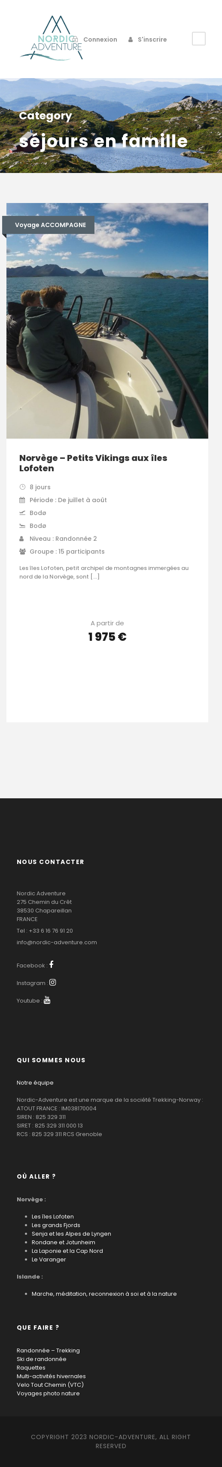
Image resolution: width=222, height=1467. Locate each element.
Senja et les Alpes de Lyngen (71, 1234)
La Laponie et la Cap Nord (67, 1251)
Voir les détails (107, 661)
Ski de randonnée (42, 1359)
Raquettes (31, 1368)
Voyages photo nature (48, 1393)
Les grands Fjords (56, 1225)
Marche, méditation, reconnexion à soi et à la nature (104, 1294)
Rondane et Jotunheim (63, 1242)
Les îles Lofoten (53, 1216)
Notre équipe (35, 1083)
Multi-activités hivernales (51, 1376)
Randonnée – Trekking (48, 1350)
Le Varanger (49, 1259)
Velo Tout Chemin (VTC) (50, 1385)
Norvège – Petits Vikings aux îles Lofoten (93, 463)
